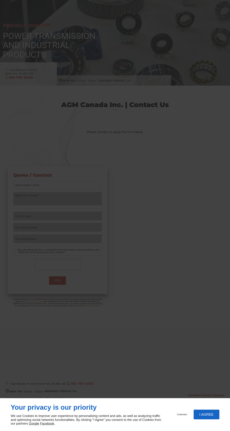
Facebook (47, 423)
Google (34, 423)
